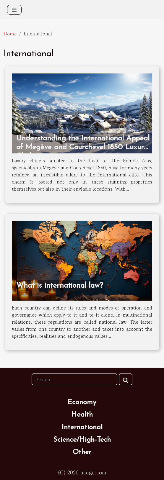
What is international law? (59, 285)
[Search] (74, 379)
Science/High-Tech (82, 439)
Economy (82, 402)
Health (82, 414)
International (82, 427)
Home (10, 33)
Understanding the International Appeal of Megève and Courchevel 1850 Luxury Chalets (83, 147)
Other (82, 452)
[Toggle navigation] (14, 10)
